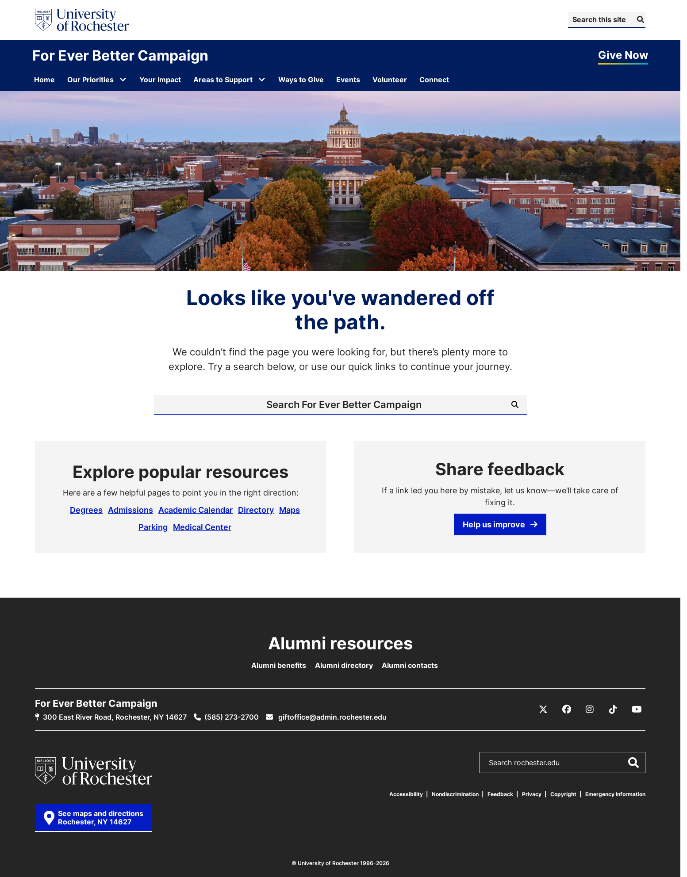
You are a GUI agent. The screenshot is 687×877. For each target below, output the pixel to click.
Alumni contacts (410, 665)
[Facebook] (567, 709)
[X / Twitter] (543, 709)
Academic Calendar (195, 509)
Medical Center (202, 527)
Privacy (531, 794)
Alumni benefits (278, 665)
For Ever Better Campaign (120, 55)
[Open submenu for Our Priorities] (122, 79)
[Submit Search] (639, 19)
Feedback (500, 794)
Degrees (86, 509)
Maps (289, 509)
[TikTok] (613, 709)
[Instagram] (590, 709)
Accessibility (406, 794)
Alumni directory (344, 665)
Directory (256, 509)
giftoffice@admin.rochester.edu (331, 717)
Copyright (563, 794)
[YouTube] (636, 709)
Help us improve (500, 524)
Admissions (130, 509)
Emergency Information (615, 794)
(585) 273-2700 (231, 717)
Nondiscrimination (455, 794)
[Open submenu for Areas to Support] (261, 79)
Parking (153, 527)
